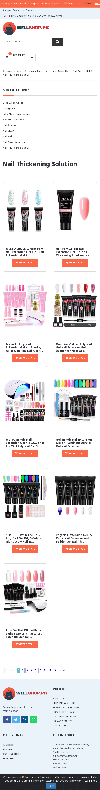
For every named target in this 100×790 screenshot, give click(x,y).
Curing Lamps (10, 108)
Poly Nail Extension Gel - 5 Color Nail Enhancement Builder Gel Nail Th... (74, 538)
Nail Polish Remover (14, 142)
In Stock (8, 745)
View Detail (25, 263)
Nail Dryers (8, 131)
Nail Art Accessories (14, 120)
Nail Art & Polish (82, 71)
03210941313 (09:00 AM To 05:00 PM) (39, 16)
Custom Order (12, 754)
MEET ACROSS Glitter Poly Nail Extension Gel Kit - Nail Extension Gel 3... (25, 252)
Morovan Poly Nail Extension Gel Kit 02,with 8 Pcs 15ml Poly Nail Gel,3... (25, 443)
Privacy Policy (62, 721)
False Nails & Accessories (16, 114)
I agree (51, 786)
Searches (8, 759)
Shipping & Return (64, 703)
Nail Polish (8, 137)
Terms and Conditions (67, 708)
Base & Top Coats (13, 103)
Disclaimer (59, 726)
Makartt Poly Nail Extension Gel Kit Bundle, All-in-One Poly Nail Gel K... (24, 347)
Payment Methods (64, 717)
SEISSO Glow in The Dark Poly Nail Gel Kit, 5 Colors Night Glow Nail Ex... (23, 538)
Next (62, 670)
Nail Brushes (9, 125)
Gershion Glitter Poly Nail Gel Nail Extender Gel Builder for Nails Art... (74, 347)
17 (50, 670)
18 (55, 670)
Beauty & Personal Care (29, 71)
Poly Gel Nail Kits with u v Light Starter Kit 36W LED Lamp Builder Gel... (24, 634)
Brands (7, 750)
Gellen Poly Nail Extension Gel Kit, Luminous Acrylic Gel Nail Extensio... (74, 443)
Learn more (91, 781)
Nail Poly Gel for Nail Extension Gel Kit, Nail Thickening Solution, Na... (73, 252)
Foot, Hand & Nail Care (57, 71)
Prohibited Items (63, 712)
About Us (59, 699)
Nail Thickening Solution (16, 75)
